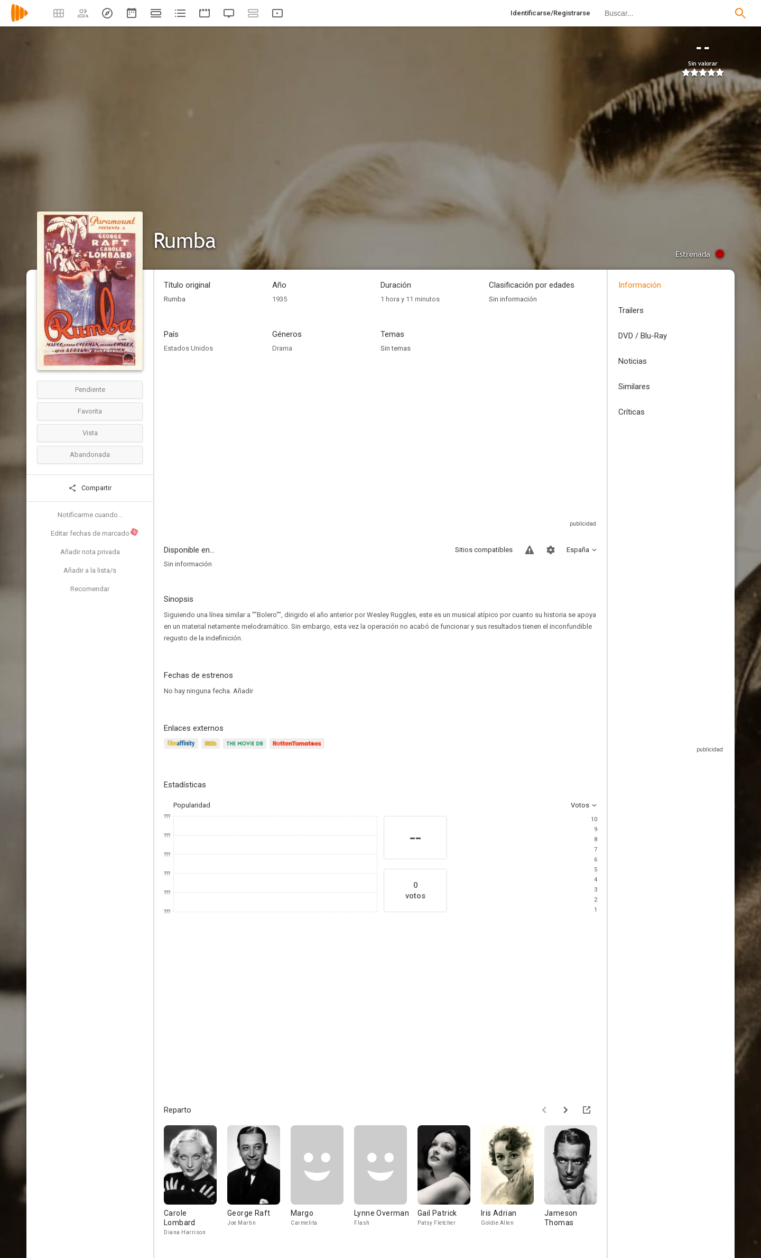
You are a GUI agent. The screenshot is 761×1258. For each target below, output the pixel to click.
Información (639, 285)
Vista (90, 433)
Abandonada (90, 454)
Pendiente (90, 389)
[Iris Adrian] (512, 1181)
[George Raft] (259, 1181)
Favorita (90, 411)
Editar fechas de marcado (95, 532)
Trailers (631, 310)
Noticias (632, 361)
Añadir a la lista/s (89, 570)
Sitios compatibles (484, 550)
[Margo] (322, 1181)
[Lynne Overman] (385, 1181)
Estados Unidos (188, 348)
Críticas (631, 412)
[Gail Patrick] (449, 1181)
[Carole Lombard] (195, 1181)
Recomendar (89, 589)
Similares (634, 386)
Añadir (243, 691)
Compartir (90, 488)
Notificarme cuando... (90, 515)
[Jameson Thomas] (576, 1181)
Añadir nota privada (90, 552)
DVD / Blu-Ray (642, 336)
